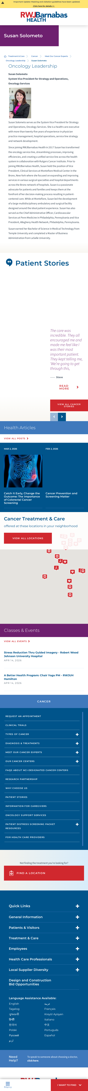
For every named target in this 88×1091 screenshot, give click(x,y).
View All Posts (14, 438)
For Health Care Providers (25, 837)
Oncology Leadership (15, 60)
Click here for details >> (44, 6)
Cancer (34, 56)
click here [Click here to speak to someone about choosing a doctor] (32, 1061)
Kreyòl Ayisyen (53, 1014)
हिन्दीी (11, 1019)
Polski (13, 1030)
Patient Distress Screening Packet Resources (30, 826)
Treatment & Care (16, 56)
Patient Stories (16, 797)
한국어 (13, 1024)
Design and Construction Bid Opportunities (30, 982)
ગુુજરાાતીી (14, 1014)
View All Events (15, 641)
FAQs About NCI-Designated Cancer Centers (36, 770)
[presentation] (69, 361)
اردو (11, 1040)
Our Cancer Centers (20, 761)
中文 (47, 1024)
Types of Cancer (17, 734)
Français (49, 1008)
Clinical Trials (16, 725)
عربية (47, 1003)
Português (51, 1030)
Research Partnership (21, 779)
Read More (64, 387)
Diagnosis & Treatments (22, 743)
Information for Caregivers (26, 806)
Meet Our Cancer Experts (56, 56)
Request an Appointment (23, 716)
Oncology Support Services (25, 815)
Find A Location (27, 873)
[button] (69, 1085)
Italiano (49, 1019)
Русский (14, 1035)
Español (49, 1035)
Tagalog (14, 1008)
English (14, 1003)
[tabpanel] (44, 299)
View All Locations (28, 538)
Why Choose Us (16, 788)
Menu (8, 1085)
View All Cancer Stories (69, 405)
